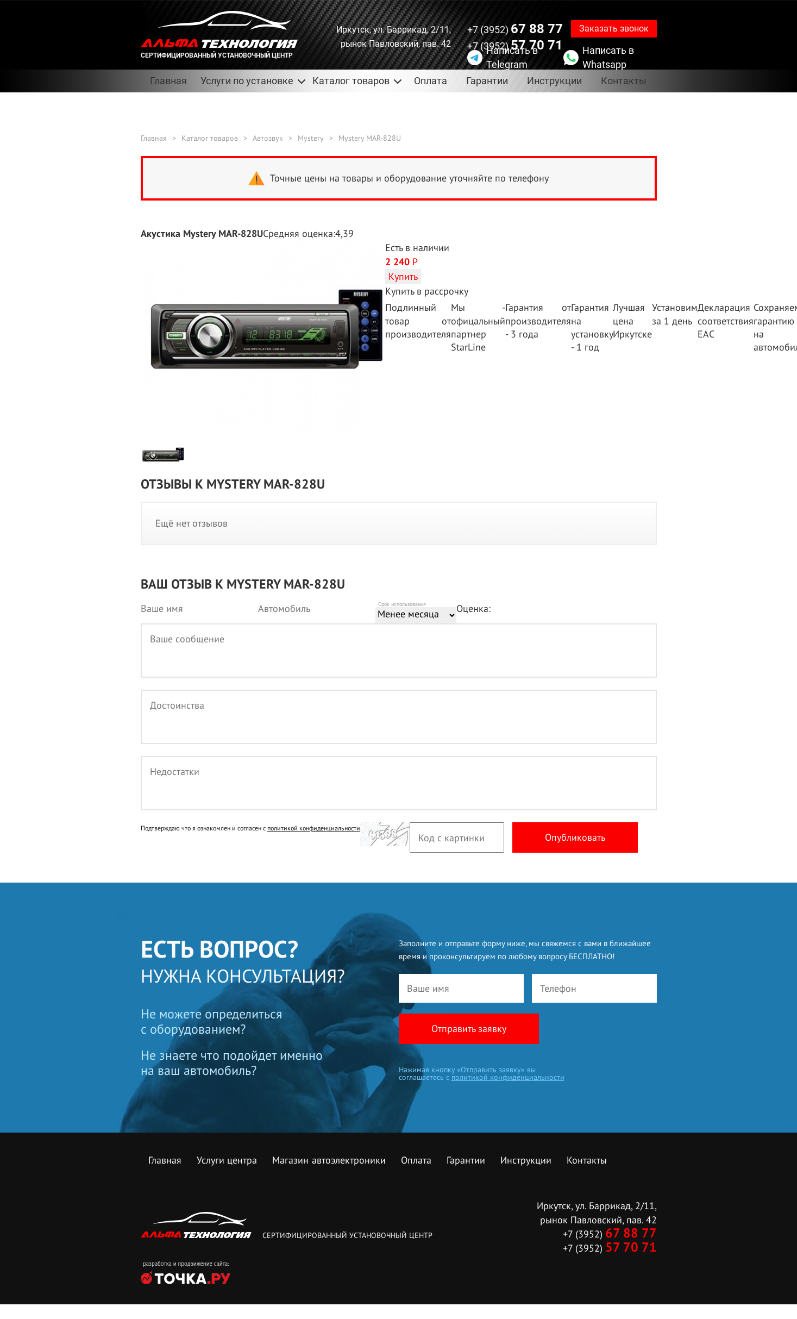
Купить (403, 276)
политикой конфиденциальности (313, 828)
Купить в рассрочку (426, 291)
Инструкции (554, 80)
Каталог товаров (351, 80)
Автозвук (268, 138)
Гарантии (487, 80)
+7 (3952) (515, 29)
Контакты (624, 80)
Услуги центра (227, 1160)
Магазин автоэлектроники (329, 1160)
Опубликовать (575, 838)
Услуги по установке (246, 80)
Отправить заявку (468, 1029)
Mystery (311, 138)
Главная (168, 80)
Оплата (430, 80)
